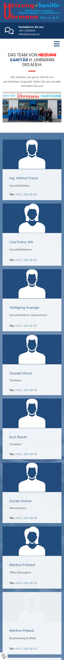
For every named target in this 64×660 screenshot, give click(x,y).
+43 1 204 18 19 (26, 194)
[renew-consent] (4, 656)
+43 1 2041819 (27, 30)
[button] (56, 43)
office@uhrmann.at (29, 34)
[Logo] (32, 11)
